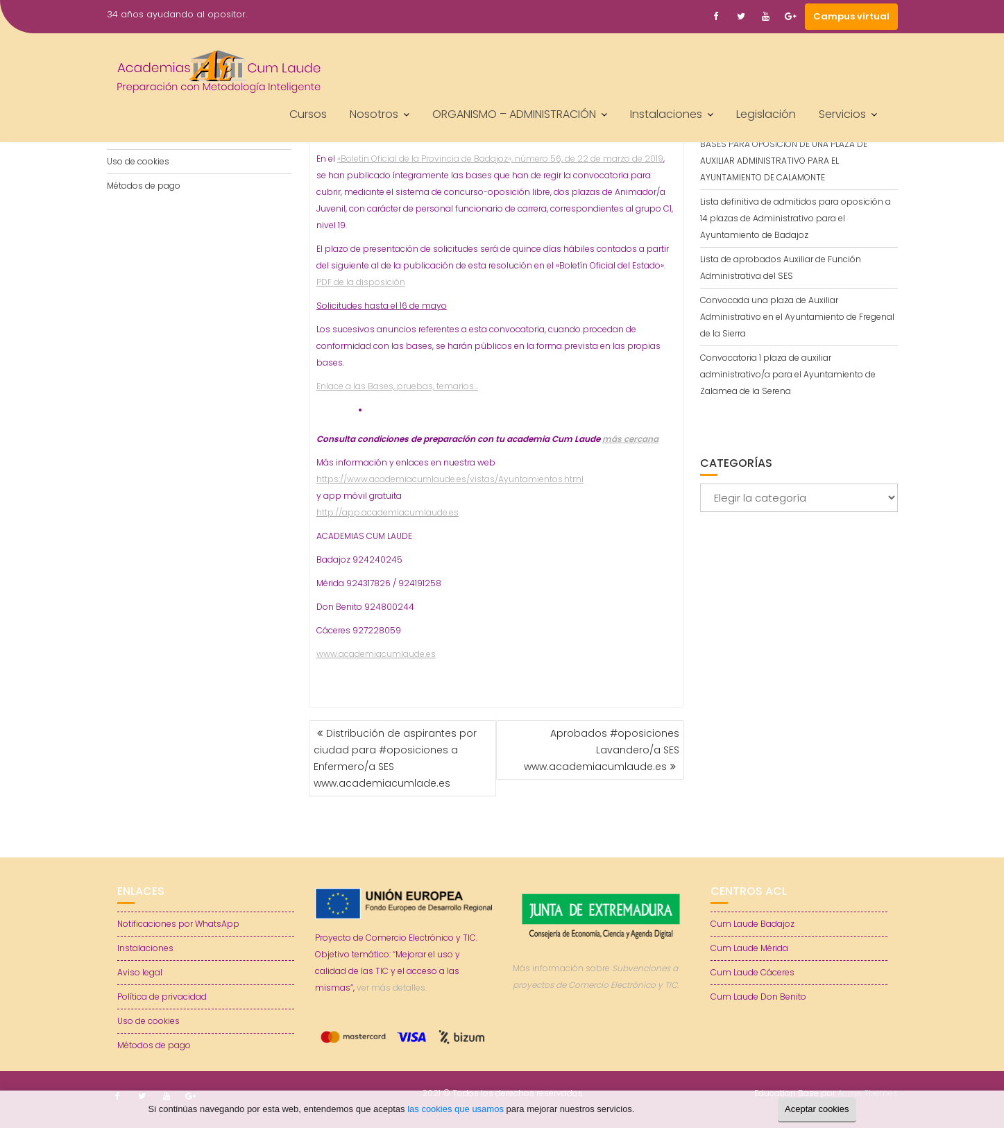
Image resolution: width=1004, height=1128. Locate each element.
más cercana (630, 439)
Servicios (842, 114)
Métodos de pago (143, 185)
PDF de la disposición (360, 282)
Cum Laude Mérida (749, 948)
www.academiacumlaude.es (376, 654)
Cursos (308, 114)
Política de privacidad (162, 996)
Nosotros (374, 114)
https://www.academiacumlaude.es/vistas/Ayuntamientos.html (450, 479)
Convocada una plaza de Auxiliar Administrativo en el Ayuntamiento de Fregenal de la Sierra (797, 316)
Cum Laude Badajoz (752, 924)
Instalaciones (666, 114)
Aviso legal (139, 972)
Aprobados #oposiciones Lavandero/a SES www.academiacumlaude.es (601, 750)
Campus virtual (851, 16)
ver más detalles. (392, 987)
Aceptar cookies (817, 1109)
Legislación (766, 114)
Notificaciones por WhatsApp (178, 924)
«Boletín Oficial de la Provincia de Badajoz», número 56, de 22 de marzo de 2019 (500, 158)
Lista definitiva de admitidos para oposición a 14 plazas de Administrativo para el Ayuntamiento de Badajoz (795, 218)
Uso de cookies (138, 161)
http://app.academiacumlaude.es (387, 512)
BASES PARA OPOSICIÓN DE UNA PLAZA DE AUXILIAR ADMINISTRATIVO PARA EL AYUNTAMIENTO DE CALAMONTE (783, 160)
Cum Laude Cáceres (752, 972)
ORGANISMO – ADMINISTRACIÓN (514, 114)
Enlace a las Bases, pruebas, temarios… (397, 386)
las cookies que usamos (455, 1109)
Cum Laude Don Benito (758, 996)
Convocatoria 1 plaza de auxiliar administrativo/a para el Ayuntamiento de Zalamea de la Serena (788, 374)
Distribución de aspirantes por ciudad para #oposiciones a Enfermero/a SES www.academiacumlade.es (395, 758)
